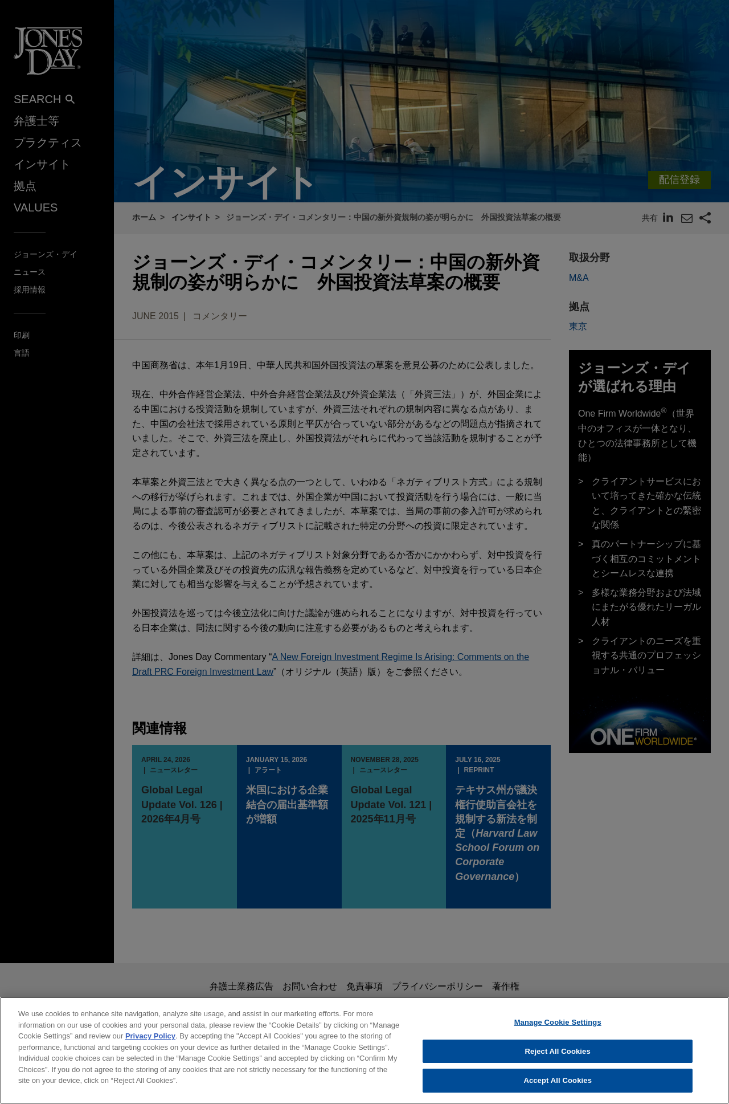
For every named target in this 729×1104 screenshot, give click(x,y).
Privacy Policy (150, 1038)
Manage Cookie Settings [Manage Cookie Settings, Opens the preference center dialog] (557, 1025)
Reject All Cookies (558, 1054)
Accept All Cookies (557, 1083)
